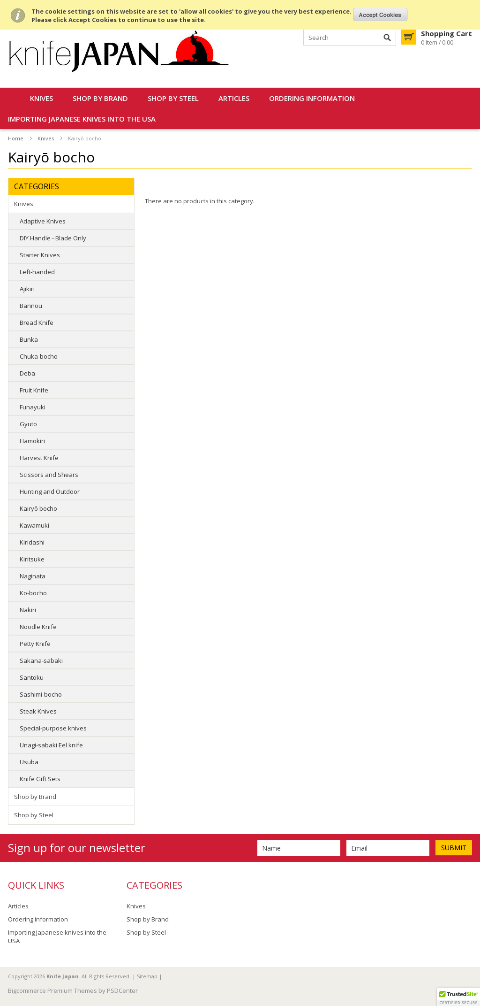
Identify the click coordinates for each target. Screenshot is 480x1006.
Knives (41, 98)
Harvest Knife (39, 457)
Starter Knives (40, 255)
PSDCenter (122, 990)
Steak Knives (38, 711)
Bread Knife (36, 322)
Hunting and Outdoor (50, 491)
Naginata (32, 576)
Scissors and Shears (49, 474)
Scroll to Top (469, 951)
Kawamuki (34, 525)
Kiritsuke (32, 559)
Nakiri (28, 610)
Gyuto (28, 424)
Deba (27, 373)
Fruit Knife (34, 390)
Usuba (29, 762)
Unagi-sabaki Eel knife (51, 745)
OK (380, 14)
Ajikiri (27, 288)
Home (15, 138)
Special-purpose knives (53, 728)
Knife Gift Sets (40, 779)
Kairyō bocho (38, 508)
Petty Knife (35, 643)
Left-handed (37, 272)
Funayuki (32, 407)
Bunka (29, 339)
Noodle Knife (38, 626)
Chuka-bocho (39, 356)
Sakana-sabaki (41, 660)
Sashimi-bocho (41, 694)
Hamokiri (32, 441)
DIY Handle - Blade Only (53, 238)
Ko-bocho (33, 593)
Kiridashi (32, 542)
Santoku (32, 677)
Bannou (31, 305)
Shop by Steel (173, 98)
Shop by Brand (100, 98)
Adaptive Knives (43, 221)
